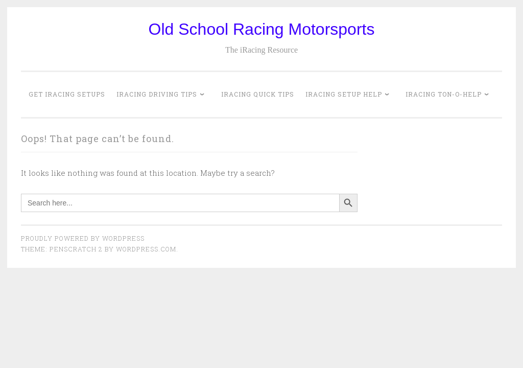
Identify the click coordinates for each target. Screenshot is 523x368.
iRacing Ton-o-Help (444, 94)
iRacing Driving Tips (156, 94)
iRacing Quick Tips (257, 94)
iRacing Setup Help (343, 94)
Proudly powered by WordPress (83, 238)
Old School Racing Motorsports (262, 29)
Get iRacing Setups (67, 94)
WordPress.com (146, 249)
